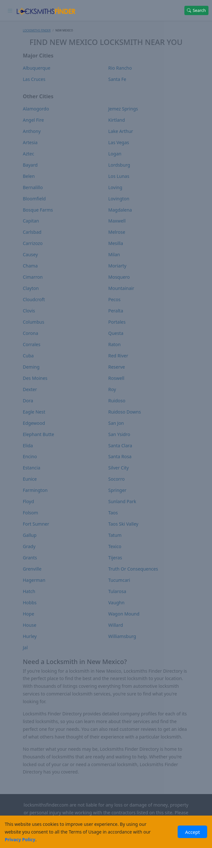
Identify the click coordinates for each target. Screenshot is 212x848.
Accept (192, 832)
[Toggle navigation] (10, 10)
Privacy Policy (20, 839)
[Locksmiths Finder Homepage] (45, 10)
